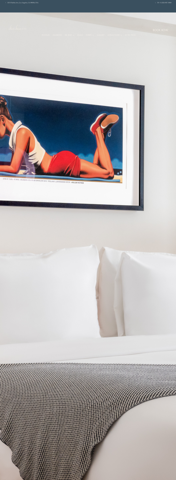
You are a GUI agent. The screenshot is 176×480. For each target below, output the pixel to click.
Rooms (46, 35)
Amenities (57, 35)
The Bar (68, 35)
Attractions (113, 35)
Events (89, 35)
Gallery (100, 35)
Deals (80, 35)
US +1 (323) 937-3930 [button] (164, 3)
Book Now (160, 30)
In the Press (130, 35)
